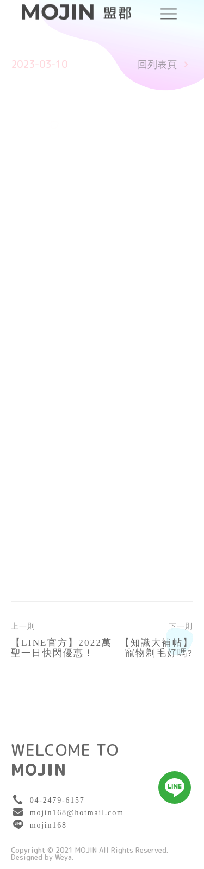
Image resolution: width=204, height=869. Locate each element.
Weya (63, 857)
